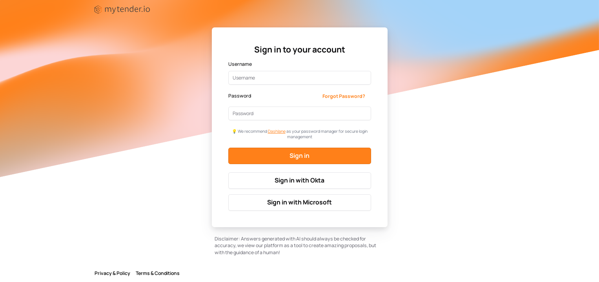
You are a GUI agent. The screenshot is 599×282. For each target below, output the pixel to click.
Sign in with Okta (299, 180)
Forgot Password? (343, 96)
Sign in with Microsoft (299, 202)
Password (239, 96)
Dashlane (277, 131)
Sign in (299, 155)
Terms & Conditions (158, 273)
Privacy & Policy (112, 273)
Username (240, 64)
